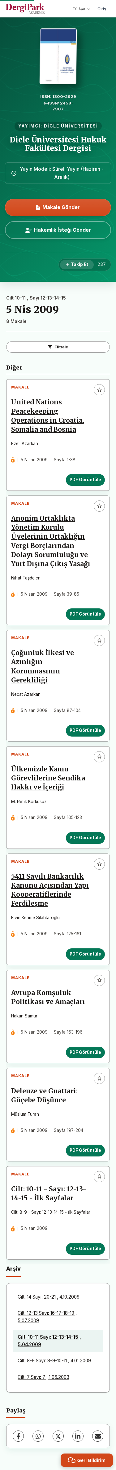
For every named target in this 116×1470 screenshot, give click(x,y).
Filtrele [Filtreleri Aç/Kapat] (58, 347)
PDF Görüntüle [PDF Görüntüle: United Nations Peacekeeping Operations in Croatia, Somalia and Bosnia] (85, 479)
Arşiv (13, 1268)
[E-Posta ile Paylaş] (97, 1436)
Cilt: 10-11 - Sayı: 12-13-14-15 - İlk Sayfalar (48, 1193)
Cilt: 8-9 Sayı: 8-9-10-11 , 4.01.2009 (54, 1361)
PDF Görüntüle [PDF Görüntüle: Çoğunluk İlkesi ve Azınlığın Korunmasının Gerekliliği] (85, 730)
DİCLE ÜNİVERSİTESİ (71, 125)
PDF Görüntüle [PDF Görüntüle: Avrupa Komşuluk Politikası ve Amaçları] (85, 1052)
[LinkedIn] (78, 1436)
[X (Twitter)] (58, 1436)
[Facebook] (18, 1436)
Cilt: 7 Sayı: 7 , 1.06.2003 (43, 1377)
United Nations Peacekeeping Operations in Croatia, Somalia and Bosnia (47, 415)
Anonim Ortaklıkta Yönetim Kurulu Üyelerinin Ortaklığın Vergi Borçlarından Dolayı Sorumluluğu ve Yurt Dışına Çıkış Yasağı (50, 541)
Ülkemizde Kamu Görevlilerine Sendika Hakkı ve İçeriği (48, 778)
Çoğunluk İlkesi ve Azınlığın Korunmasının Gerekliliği (42, 666)
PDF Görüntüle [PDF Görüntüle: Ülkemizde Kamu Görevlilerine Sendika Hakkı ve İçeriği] (85, 837)
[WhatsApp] (38, 1436)
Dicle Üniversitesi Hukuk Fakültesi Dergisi (58, 144)
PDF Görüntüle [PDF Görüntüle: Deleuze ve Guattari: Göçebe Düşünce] (85, 1150)
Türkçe (81, 8)
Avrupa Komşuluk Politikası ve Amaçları (48, 997)
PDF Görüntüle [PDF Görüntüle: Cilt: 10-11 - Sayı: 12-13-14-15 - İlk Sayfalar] (85, 1248)
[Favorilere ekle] (99, 389)
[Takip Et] (77, 264)
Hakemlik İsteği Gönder (58, 230)
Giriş (101, 8)
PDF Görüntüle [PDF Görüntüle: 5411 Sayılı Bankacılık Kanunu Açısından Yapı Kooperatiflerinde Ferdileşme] (85, 953)
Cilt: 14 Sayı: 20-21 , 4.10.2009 (48, 1297)
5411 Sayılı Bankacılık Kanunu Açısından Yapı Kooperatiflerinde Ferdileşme (50, 890)
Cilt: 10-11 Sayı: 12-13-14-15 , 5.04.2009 (49, 1340)
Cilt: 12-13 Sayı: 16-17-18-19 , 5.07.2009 (47, 1316)
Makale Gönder (58, 207)
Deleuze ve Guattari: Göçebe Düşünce (44, 1095)
